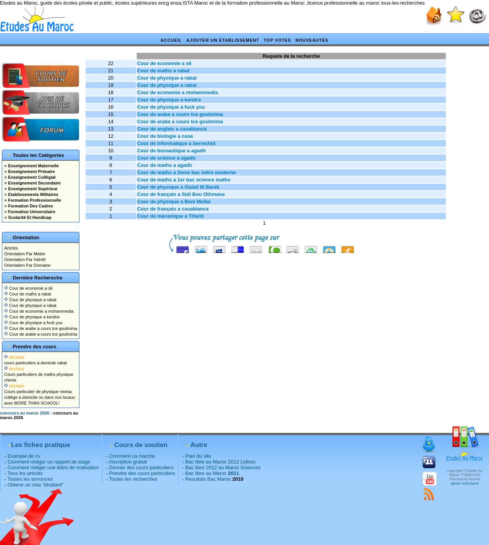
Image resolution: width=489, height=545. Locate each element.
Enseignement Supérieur (32, 188)
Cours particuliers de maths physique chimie (38, 374)
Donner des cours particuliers (141, 467)
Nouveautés (311, 40)
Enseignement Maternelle (33, 165)
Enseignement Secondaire (34, 183)
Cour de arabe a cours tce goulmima (40, 328)
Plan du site (198, 456)
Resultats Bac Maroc (208, 479)
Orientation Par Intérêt (24, 259)
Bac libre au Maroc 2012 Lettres (220, 462)
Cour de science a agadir (166, 158)
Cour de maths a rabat (27, 294)
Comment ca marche (132, 456)
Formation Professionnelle (34, 200)
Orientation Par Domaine (27, 265)
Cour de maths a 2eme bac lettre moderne (186, 172)
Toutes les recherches (133, 479)
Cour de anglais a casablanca (172, 129)
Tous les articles (24, 473)
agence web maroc (464, 483)
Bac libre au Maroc (212, 473)
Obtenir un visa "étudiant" (36, 485)
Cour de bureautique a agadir (171, 150)
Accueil (171, 40)
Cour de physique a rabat (30, 299)
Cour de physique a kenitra (32, 317)
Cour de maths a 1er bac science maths (183, 180)
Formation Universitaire (31, 211)
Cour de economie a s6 (28, 288)
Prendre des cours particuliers (142, 473)
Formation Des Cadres (30, 206)
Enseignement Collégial (31, 177)
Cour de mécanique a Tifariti (170, 216)
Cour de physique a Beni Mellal (173, 201)
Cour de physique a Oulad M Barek (178, 187)
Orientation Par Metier (24, 253)
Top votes (277, 40)
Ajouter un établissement (222, 40)
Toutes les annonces (30, 479)
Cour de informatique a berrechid (176, 143)
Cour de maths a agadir (164, 165)
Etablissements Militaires (32, 194)
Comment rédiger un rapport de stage (49, 462)
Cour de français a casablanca (173, 209)
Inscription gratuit (128, 462)
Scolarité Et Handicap (29, 217)
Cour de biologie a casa (165, 136)
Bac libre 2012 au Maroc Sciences (223, 467)
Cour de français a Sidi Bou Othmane (181, 194)
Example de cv (24, 456)
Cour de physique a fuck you (33, 322)
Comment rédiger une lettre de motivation (53, 467)
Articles (11, 248)
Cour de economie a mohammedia (39, 311)
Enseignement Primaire (31, 171)
